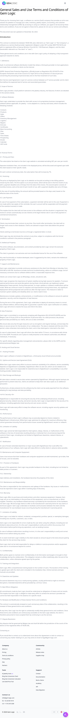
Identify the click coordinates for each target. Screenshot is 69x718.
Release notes (40, 652)
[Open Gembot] (65, 714)
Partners (4, 665)
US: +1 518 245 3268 (8, 703)
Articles (38, 649)
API (37, 687)
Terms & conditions (7, 655)
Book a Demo (40, 680)
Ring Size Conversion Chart (10, 676)
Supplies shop (40, 655)
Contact (38, 673)
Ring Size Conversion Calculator (11, 679)
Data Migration (40, 690)
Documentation (40, 677)
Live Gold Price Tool (8, 681)
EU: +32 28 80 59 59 (8, 701)
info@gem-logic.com (8, 698)
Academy (38, 683)
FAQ (3, 662)
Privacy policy (6, 659)
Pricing (4, 652)
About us (4, 649)
